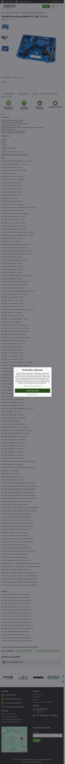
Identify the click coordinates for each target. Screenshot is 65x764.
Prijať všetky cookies (32, 390)
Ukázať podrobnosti (32, 394)
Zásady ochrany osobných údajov (32, 386)
